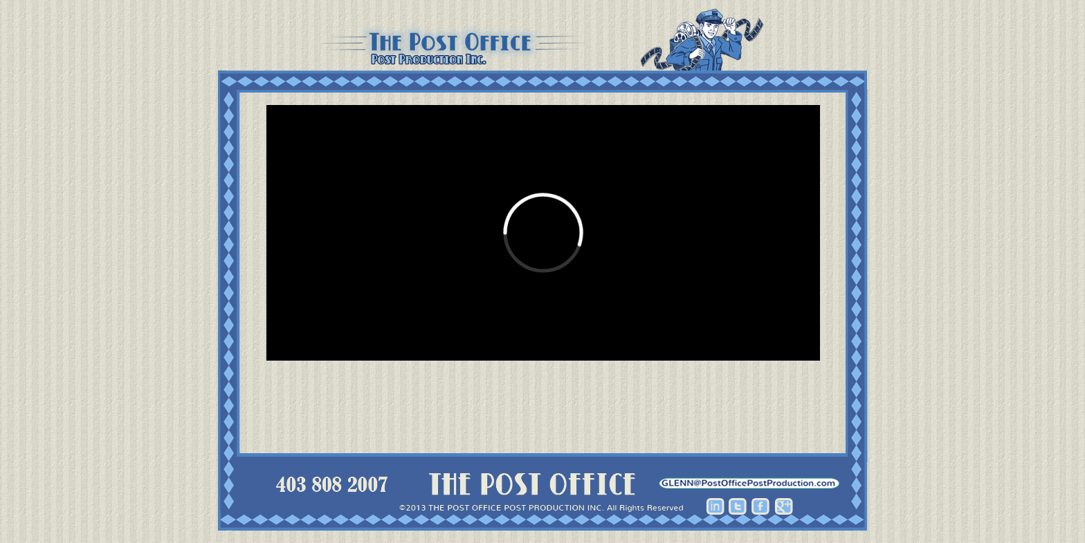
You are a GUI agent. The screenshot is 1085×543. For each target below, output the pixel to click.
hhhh (749, 483)
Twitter (738, 506)
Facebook (760, 506)
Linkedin (715, 506)
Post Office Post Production (543, 40)
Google (783, 506)
